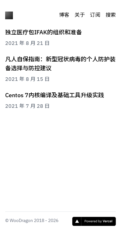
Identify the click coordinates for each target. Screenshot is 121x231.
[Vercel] (94, 221)
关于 (80, 15)
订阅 (95, 15)
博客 (64, 15)
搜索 (111, 15)
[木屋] (9, 15)
